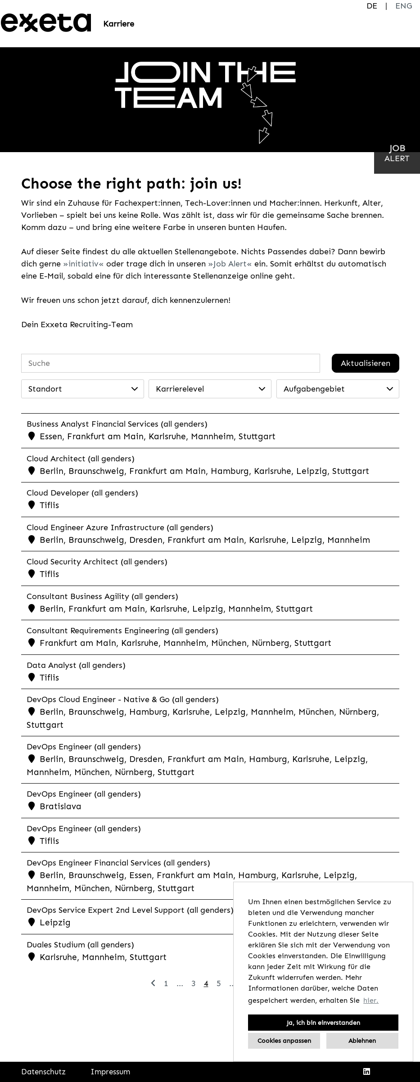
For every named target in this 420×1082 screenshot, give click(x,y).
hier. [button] (371, 1000)
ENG (403, 6)
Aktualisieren (365, 363)
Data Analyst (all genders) (76, 665)
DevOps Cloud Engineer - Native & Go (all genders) (123, 699)
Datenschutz (43, 1071)
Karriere (118, 24)
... (179, 983)
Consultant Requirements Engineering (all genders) (122, 631)
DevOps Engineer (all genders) (84, 747)
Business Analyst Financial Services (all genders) (117, 424)
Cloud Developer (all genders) (82, 493)
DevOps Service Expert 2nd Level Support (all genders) (130, 910)
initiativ (83, 264)
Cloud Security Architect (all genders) (97, 562)
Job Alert (230, 264)
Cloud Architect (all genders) (81, 459)
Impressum (110, 1071)
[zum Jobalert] (397, 153)
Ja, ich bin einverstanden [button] (323, 1023)
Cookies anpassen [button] (284, 1041)
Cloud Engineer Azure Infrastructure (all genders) (120, 527)
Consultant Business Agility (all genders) (102, 596)
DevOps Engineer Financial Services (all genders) (118, 863)
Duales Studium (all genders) (80, 945)
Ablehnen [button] (362, 1041)
